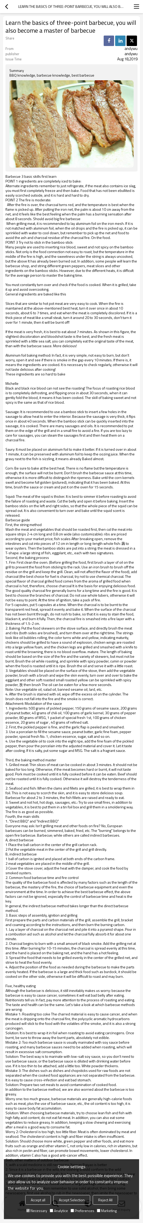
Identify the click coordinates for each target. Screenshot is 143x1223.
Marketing (107, 1210)
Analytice (59, 1210)
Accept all (38, 1200)
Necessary (36, 1210)
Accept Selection (72, 1200)
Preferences (82, 1210)
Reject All (105, 1200)
